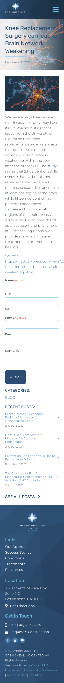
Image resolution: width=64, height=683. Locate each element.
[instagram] (15, 640)
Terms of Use (16, 675)
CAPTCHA (12, 350)
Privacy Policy (29, 665)
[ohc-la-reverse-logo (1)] (15, 4)
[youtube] (22, 640)
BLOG (10, 397)
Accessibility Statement (40, 670)
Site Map (35, 675)
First (8, 293)
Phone (16, 318)
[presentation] (31, 360)
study (52, 166)
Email (9, 334)
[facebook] (8, 640)
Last (7, 308)
